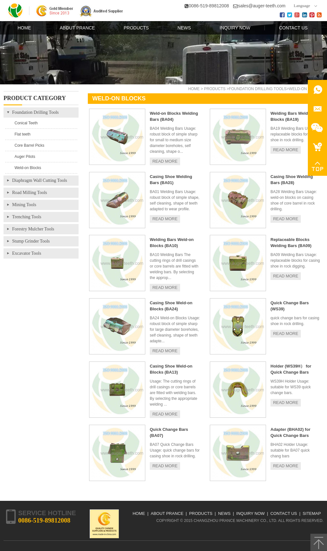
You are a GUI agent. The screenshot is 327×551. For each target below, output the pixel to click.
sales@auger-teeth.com (261, 5)
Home (194, 89)
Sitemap (312, 513)
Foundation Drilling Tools (258, 89)
